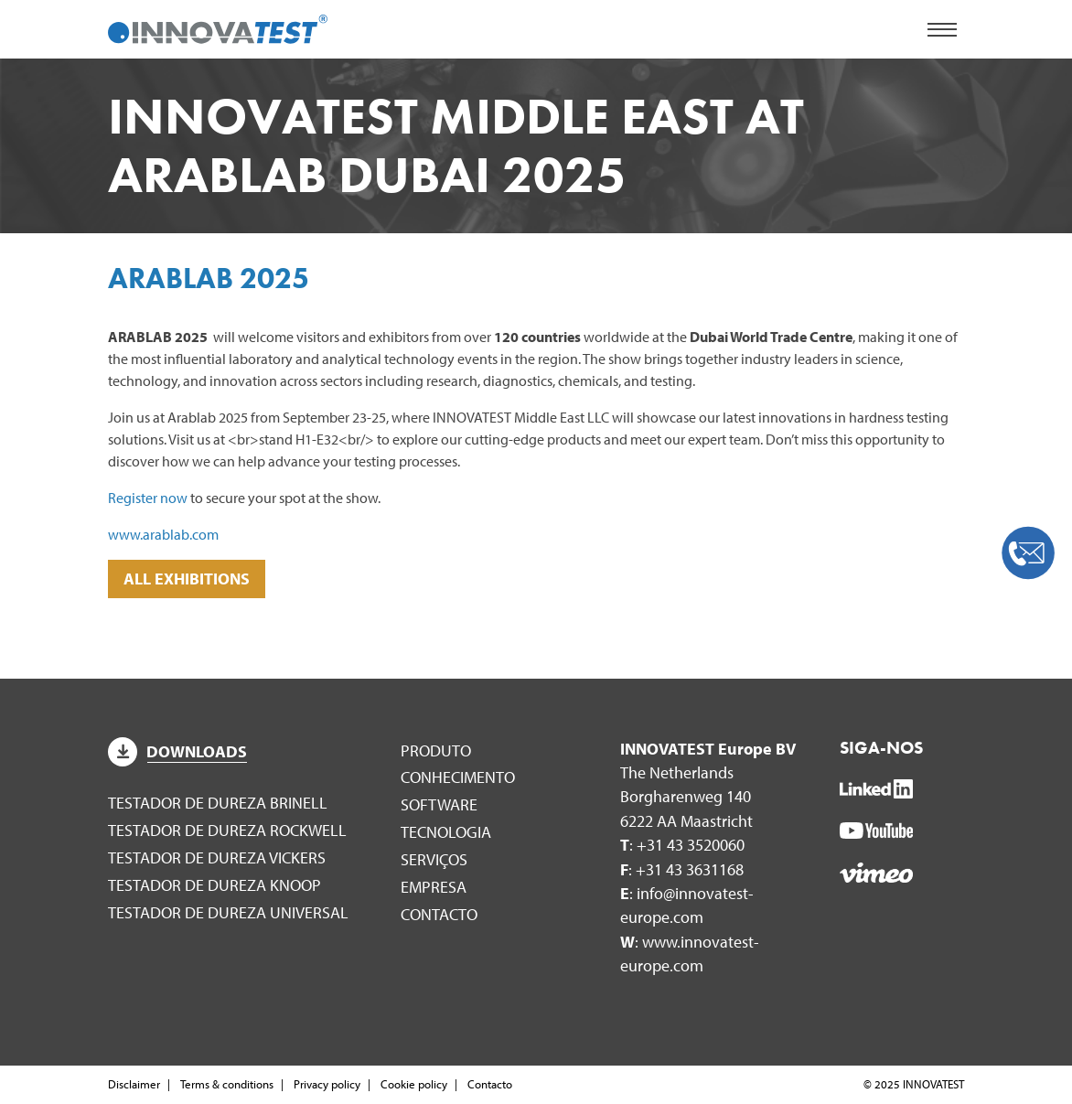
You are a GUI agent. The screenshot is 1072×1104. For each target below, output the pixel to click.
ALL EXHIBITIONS (186, 578)
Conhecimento (458, 777)
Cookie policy (414, 1084)
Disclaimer (134, 1084)
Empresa (433, 886)
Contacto (439, 914)
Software (439, 804)
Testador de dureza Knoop (214, 884)
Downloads (177, 751)
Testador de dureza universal (228, 912)
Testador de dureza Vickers (217, 857)
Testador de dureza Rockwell (227, 830)
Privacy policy (327, 1084)
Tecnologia (446, 831)
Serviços (434, 859)
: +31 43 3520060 (682, 844)
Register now (148, 497)
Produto (436, 750)
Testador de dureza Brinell (217, 802)
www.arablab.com (163, 534)
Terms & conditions (226, 1084)
